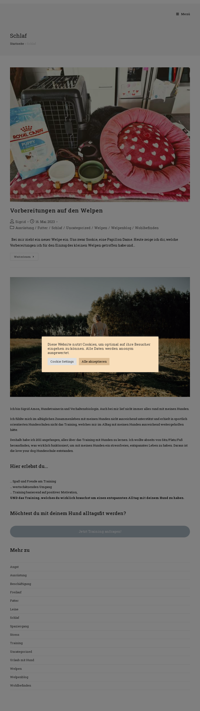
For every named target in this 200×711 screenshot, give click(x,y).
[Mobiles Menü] (183, 14)
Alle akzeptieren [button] (94, 361)
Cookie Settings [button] (62, 361)
